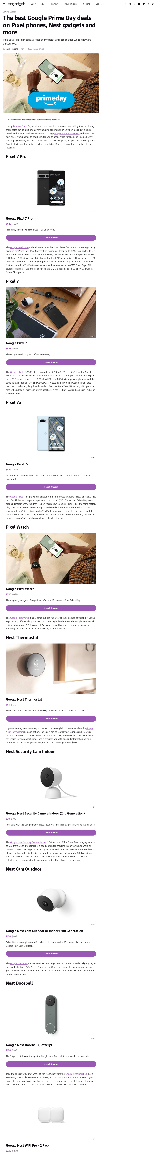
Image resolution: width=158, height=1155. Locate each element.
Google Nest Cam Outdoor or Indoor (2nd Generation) (45, 931)
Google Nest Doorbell (76, 1074)
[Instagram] (130, 4)
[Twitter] (134, 4)
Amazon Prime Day (22, 126)
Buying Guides (70, 4)
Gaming (86, 4)
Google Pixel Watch (20, 589)
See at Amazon (51, 238)
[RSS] (153, 4)
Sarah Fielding (12, 49)
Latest (33, 4)
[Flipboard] (144, 4)
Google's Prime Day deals (66, 134)
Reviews (55, 4)
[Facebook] (125, 4)
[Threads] (148, 4)
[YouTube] (139, 4)
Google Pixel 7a (17, 464)
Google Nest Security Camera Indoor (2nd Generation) (45, 813)
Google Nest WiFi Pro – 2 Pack (27, 1145)
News (43, 4)
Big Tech (100, 4)
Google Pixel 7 (16, 343)
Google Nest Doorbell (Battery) (29, 1045)
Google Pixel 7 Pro (19, 218)
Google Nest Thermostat (24, 699)
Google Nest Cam (19, 963)
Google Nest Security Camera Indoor (28, 842)
